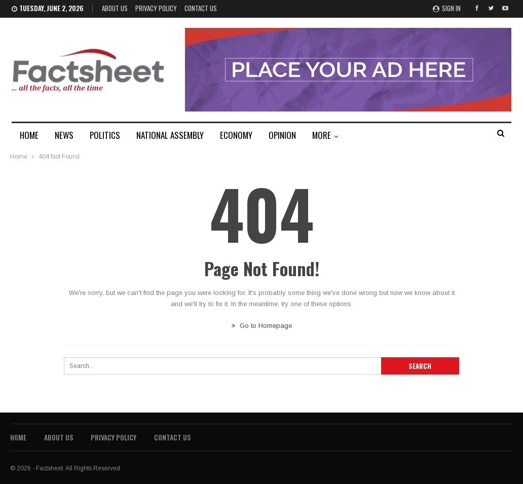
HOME (29, 135)
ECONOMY (236, 135)
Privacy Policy (156, 8)
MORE (321, 135)
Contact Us (200, 8)
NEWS (64, 135)
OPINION (282, 135)
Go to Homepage (262, 325)
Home (18, 437)
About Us (115, 8)
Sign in (447, 8)
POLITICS (105, 135)
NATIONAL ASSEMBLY (170, 135)
